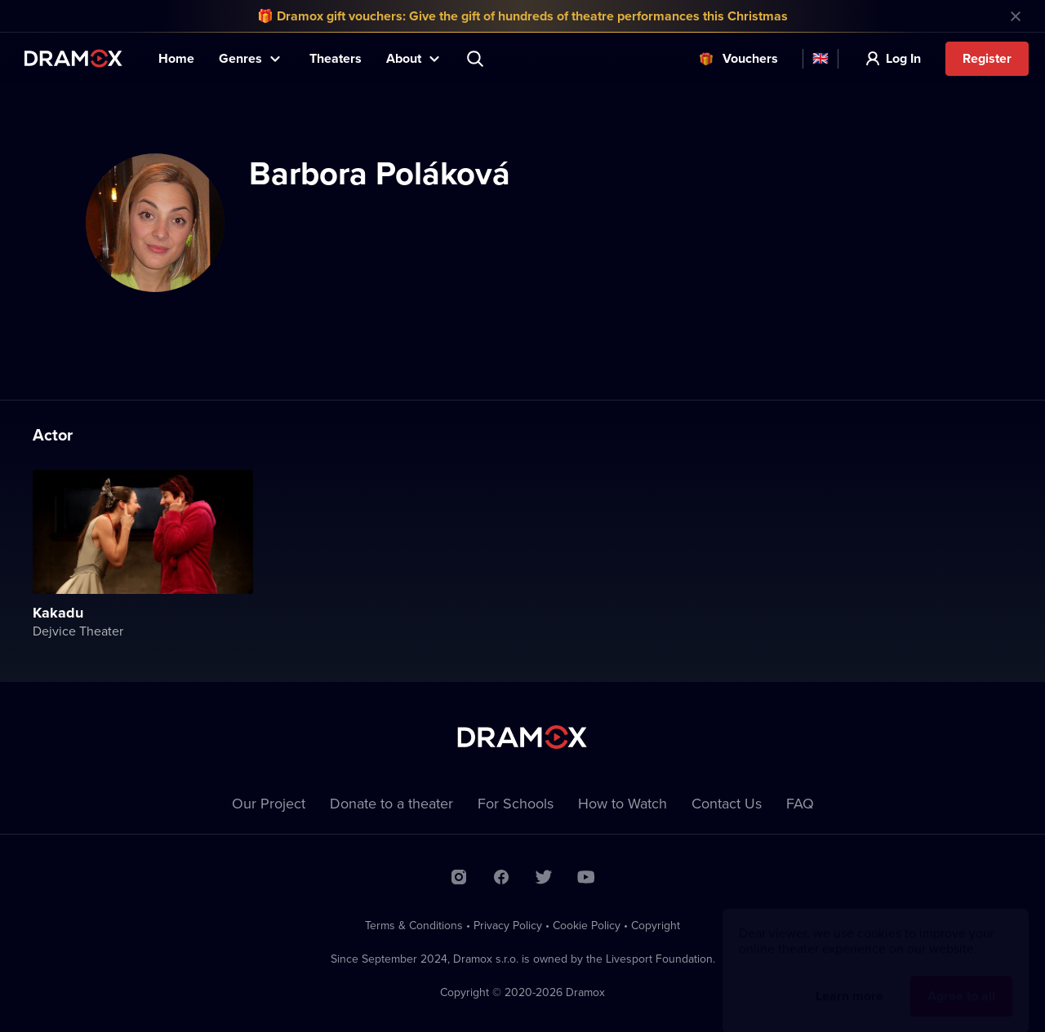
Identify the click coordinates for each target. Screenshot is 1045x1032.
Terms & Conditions (414, 925)
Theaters (335, 58)
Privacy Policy (508, 925)
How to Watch (622, 803)
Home (176, 58)
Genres (240, 58)
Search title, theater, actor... (476, 59)
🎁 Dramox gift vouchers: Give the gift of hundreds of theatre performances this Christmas (522, 16)
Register (987, 58)
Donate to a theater (391, 803)
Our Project (268, 803)
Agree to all (961, 980)
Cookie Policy (586, 925)
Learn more (849, 980)
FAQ (800, 803)
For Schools (516, 803)
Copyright (655, 925)
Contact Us (726, 803)
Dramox (73, 58)
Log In (903, 58)
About (403, 58)
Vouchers (750, 58)
